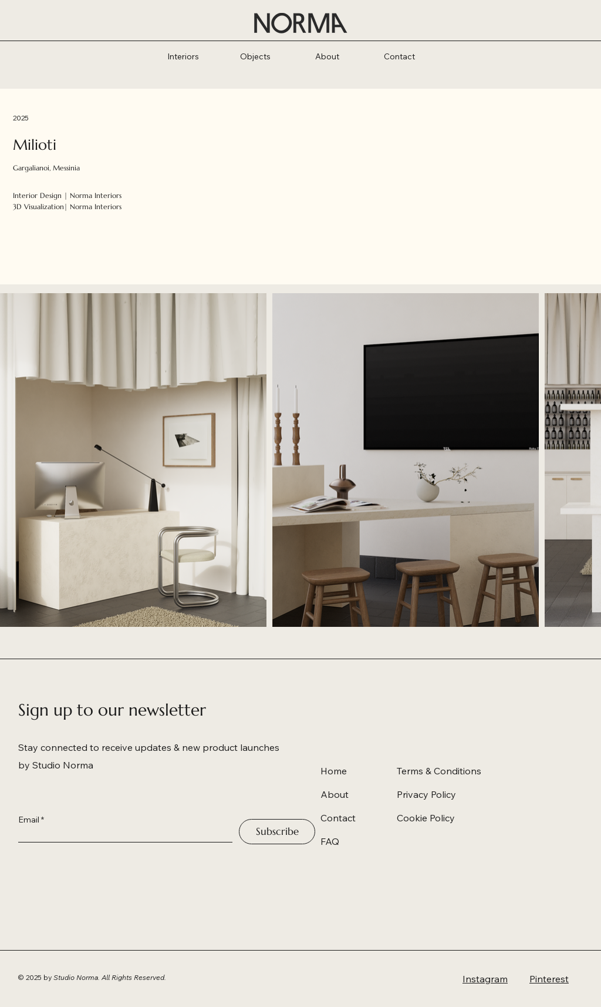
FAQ (329, 841)
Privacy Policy (426, 794)
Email (28, 819)
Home (333, 771)
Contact (338, 818)
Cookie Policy (426, 818)
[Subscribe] (277, 831)
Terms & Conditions (439, 771)
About (334, 794)
